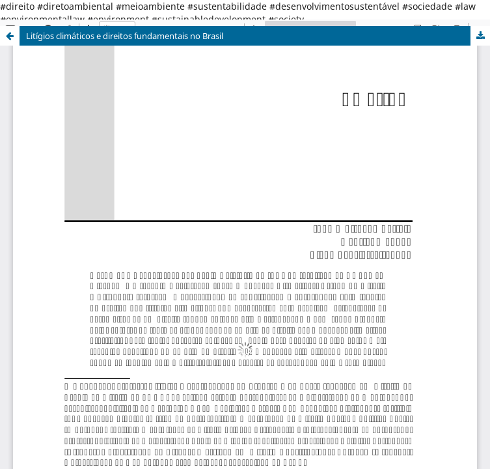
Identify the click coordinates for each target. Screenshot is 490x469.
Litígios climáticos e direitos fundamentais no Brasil (124, 36)
